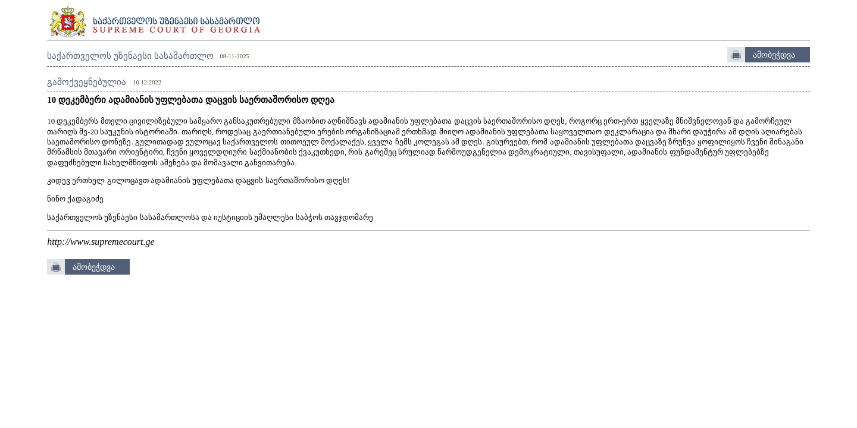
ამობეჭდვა (774, 54)
